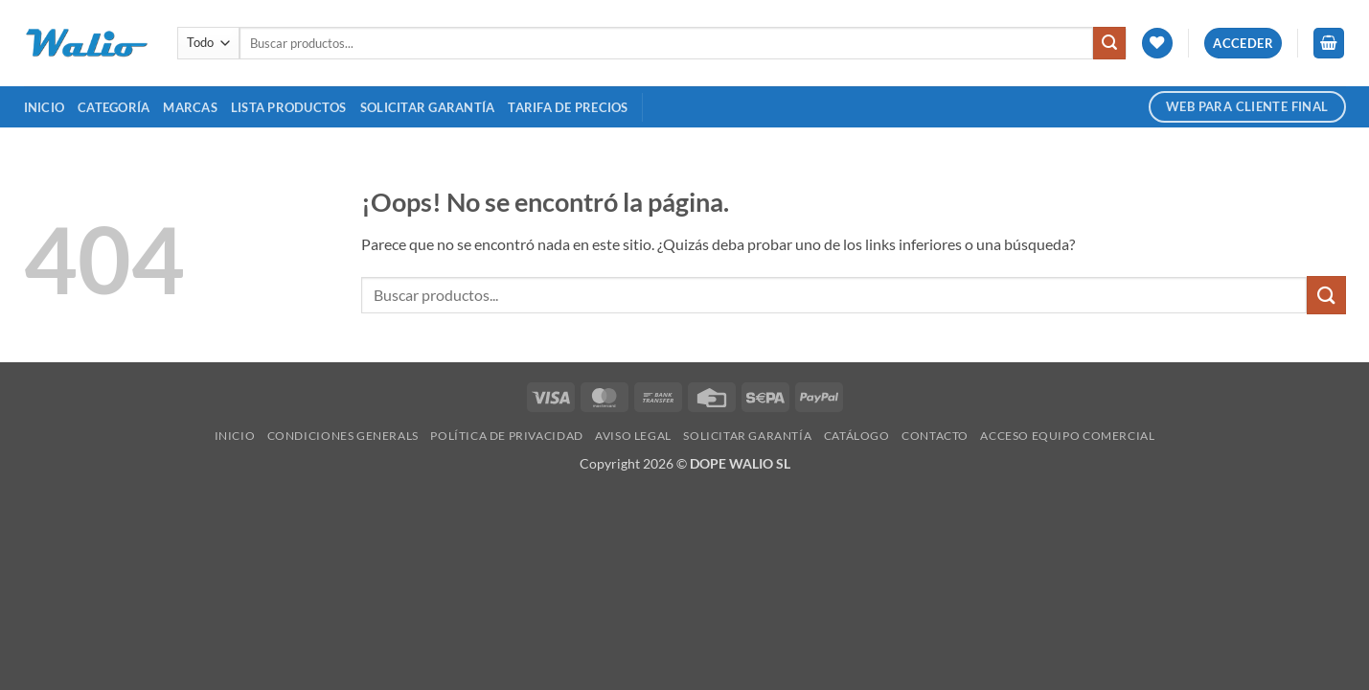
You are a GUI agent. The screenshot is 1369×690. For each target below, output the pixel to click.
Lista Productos (289, 107)
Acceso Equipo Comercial (1067, 435)
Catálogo (857, 435)
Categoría (113, 107)
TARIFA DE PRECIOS (567, 107)
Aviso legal (633, 435)
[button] (1243, 43)
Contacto (935, 435)
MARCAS (190, 107)
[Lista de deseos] (1157, 43)
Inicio (44, 107)
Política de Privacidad (506, 435)
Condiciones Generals (343, 435)
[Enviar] (1109, 43)
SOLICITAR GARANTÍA (427, 107)
